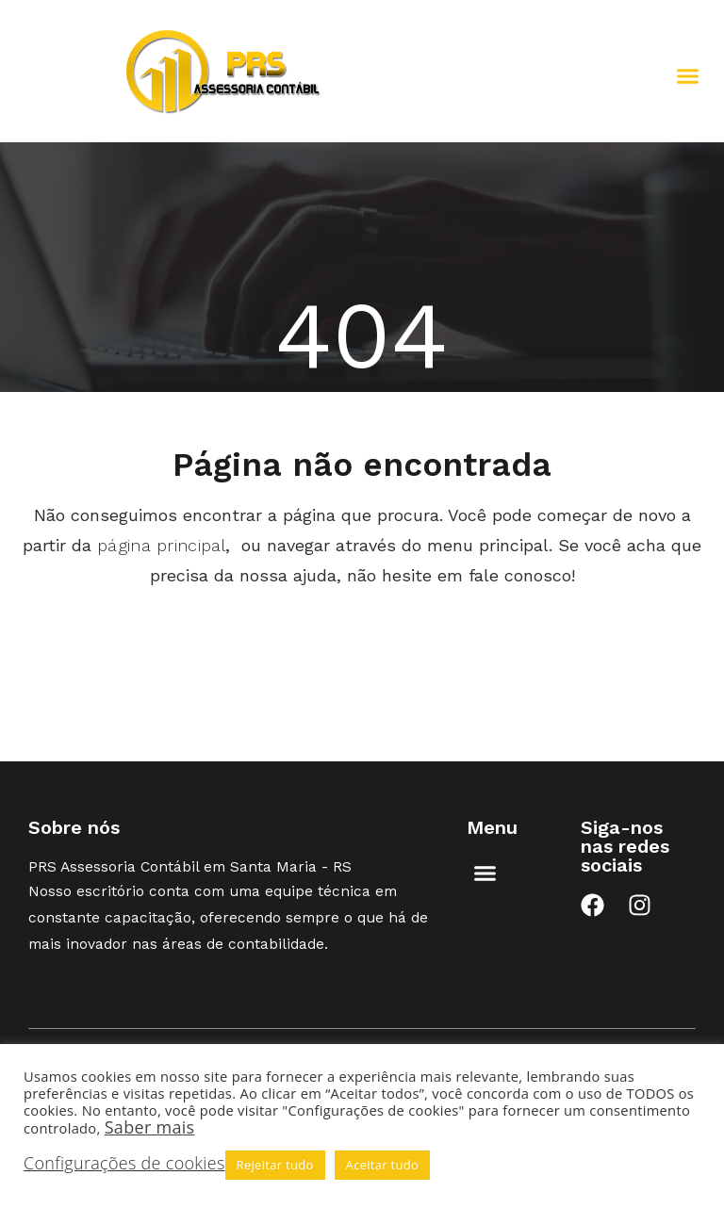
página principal (161, 545)
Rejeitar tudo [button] (275, 1164)
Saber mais (150, 1127)
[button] (688, 76)
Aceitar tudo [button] (383, 1164)
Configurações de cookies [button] (124, 1162)
